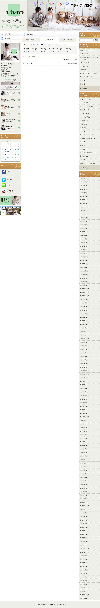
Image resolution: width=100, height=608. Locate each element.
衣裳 (81, 159)
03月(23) (43, 49)
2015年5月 (83, 399)
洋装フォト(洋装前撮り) (87, 152)
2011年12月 (83, 545)
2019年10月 (83, 214)
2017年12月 (83, 288)
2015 (45, 44)
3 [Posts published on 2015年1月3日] (15, 146)
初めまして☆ (84, 53)
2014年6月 (83, 438)
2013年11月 (83, 463)
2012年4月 (83, 530)
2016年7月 (83, 349)
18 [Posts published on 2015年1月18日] (18, 152)
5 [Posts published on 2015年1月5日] (2, 149)
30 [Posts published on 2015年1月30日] (13, 157)
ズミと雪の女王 (27, 63)
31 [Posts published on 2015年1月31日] (15, 157)
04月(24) (51, 49)
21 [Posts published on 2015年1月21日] (8, 154)
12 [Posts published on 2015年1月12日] (3, 152)
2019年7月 (83, 224)
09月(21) (43, 51)
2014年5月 (83, 441)
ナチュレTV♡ (84, 66)
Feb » (15, 159)
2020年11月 (83, 178)
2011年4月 (83, 573)
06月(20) (68, 49)
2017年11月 (83, 292)
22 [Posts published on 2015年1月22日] (10, 154)
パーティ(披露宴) (85, 117)
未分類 (82, 149)
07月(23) (26, 51)
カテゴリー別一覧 (67, 39)
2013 (53, 44)
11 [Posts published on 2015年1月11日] (18, 149)
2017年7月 (83, 306)
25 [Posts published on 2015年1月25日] (18, 154)
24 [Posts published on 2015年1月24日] (15, 154)
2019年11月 (83, 210)
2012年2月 (83, 538)
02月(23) (35, 49)
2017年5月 (83, 313)
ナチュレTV (83, 113)
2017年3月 (83, 320)
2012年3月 (83, 534)
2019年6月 (83, 228)
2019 (29, 44)
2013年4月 (83, 488)
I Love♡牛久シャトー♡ (86, 50)
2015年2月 (83, 409)
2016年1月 (83, 370)
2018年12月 (83, 249)
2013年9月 (83, 470)
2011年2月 (83, 580)
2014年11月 (83, 420)
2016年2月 (83, 367)
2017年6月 (83, 310)
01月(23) (26, 49)
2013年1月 (83, 498)
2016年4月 (83, 360)
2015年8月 (83, 388)
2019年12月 (83, 207)
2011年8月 (83, 559)
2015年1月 (83, 413)
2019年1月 (83, 246)
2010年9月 (83, 598)
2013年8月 (83, 474)
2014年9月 (83, 427)
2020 (25, 44)
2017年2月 (83, 324)
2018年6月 (83, 271)
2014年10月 (83, 424)
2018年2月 (83, 281)
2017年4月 (83, 317)
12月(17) (68, 51)
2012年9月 (83, 513)
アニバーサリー (84, 99)
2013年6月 (83, 481)
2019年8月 (83, 221)
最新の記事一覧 (31, 39)
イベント (82, 102)
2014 (49, 44)
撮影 (81, 145)
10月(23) (51, 51)
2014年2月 (83, 452)
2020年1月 (83, 203)
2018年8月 (83, 264)
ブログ (82, 124)
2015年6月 (83, 395)
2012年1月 (83, 541)
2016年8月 (83, 345)
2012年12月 (83, 502)
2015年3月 (83, 406)
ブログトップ (10, 34)
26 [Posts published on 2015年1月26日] (3, 157)
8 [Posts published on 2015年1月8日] (10, 149)
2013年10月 (83, 466)
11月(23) (59, 51)
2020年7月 (83, 185)
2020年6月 (83, 189)
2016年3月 (83, 363)
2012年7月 (83, 520)
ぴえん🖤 (82, 80)
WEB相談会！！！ (85, 62)
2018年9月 (83, 260)
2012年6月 (83, 523)
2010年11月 (83, 591)
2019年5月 (83, 231)
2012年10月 (83, 509)
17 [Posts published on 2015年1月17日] (15, 152)
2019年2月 (83, 242)
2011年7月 (83, 562)
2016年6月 (83, 353)
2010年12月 (83, 587)
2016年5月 (83, 356)
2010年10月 (83, 595)
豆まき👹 (82, 84)
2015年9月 (83, 385)
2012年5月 (83, 527)
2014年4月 (83, 445)
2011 (61, 44)
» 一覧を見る (84, 88)
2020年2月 (83, 199)
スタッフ (82, 110)
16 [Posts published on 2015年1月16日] (13, 152)
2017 (37, 44)
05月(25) (59, 49)
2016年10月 (83, 338)
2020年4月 (83, 192)
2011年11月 (83, 548)
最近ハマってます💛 (86, 76)
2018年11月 (83, 253)
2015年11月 (83, 377)
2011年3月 (83, 577)
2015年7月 (83, 392)
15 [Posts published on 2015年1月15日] (10, 152)
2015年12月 (83, 374)
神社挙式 (82, 156)
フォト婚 (82, 120)
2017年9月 (83, 299)
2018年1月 (83, 285)
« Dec (5, 159)
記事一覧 (10, 39)
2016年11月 (83, 335)
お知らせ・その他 (85, 106)
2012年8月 (83, 516)
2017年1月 (83, 328)
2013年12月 (83, 459)
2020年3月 (83, 196)
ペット (82, 127)
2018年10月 (83, 256)
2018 (33, 44)
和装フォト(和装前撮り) (87, 138)
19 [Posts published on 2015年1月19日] (3, 154)
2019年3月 (83, 239)
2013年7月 (83, 477)
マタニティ (83, 131)
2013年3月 (83, 491)
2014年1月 (83, 456)
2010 (65, 44)
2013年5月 (83, 484)
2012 (57, 44)
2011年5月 (83, 570)
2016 (41, 44)
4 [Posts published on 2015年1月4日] (18, 146)
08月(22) (35, 51)
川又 (81, 141)
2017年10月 (83, 296)
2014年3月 (83, 449)
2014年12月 (83, 417)
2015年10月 (83, 381)
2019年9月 (83, 217)
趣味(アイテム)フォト (86, 163)
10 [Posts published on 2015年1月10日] (15, 149)
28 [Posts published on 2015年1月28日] (8, 157)
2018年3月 (83, 278)
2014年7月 (83, 434)
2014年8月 (83, 431)
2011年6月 (83, 566)
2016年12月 (83, 331)
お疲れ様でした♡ (85, 69)
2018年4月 (83, 274)
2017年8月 (83, 303)
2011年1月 (83, 584)
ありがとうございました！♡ (88, 73)
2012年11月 (83, 506)
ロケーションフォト (85, 134)
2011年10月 (83, 552)
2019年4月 (83, 235)
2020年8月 (83, 182)
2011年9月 (83, 555)
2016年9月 (83, 342)
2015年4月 (83, 402)
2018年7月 (83, 267)
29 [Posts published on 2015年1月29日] (10, 157)
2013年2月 (83, 495)
